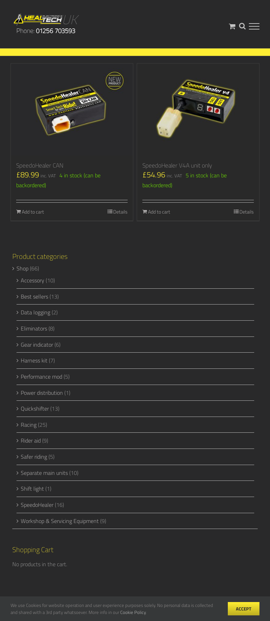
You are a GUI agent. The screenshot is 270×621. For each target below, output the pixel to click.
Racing (29, 424)
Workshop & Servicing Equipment (60, 521)
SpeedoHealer (37, 505)
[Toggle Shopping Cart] (232, 26)
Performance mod (41, 376)
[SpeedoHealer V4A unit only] (198, 110)
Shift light (32, 488)
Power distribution (42, 392)
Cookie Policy (133, 612)
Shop (22, 268)
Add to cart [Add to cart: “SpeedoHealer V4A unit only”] (159, 211)
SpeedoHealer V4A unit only (177, 165)
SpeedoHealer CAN (39, 165)
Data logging (35, 312)
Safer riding (34, 456)
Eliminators (34, 328)
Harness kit (34, 360)
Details (120, 211)
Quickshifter (35, 408)
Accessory (32, 280)
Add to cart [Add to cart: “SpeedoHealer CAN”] (33, 211)
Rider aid (31, 440)
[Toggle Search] (242, 26)
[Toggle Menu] (254, 26)
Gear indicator (37, 344)
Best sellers (34, 296)
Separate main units (44, 473)
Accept (243, 608)
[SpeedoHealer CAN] (72, 110)
